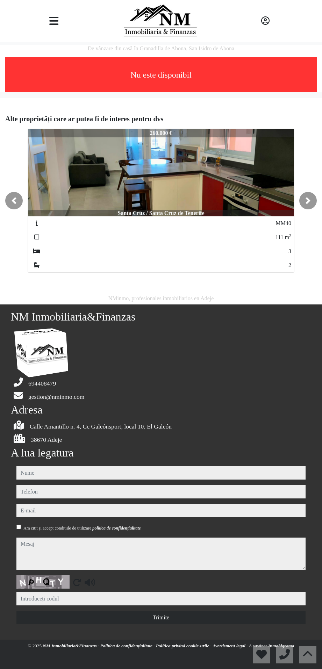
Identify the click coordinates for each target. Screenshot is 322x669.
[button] (14, 200)
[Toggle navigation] (53, 21)
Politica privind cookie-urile (183, 645)
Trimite (161, 617)
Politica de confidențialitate (127, 645)
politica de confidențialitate (116, 528)
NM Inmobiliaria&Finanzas (70, 645)
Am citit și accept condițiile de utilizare (82, 528)
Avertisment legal (229, 645)
